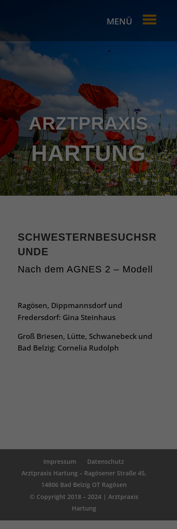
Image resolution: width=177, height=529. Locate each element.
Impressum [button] (136, 352)
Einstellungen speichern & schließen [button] (88, 297)
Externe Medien (117, 241)
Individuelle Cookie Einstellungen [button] (89, 342)
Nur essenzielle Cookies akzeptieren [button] (88, 325)
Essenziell (43, 241)
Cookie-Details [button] (45, 352)
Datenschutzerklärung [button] (92, 352)
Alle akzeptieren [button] (89, 267)
